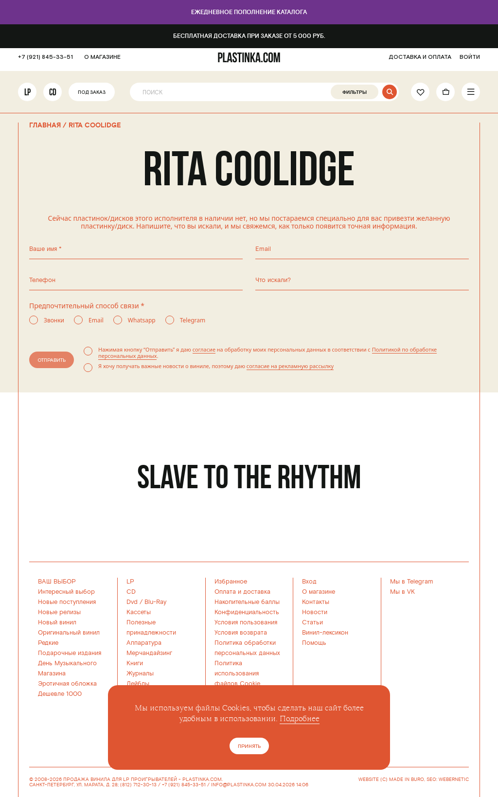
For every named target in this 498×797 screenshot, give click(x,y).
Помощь (314, 643)
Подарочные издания (69, 653)
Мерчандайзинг (149, 653)
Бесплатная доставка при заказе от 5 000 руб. (249, 36)
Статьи (312, 622)
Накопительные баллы (247, 602)
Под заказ (92, 96)
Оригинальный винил (69, 633)
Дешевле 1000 (60, 694)
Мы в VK (402, 592)
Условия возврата (240, 633)
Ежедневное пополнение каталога (249, 12)
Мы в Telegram (411, 581)
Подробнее (300, 719)
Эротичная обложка (67, 684)
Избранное (230, 581)
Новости (314, 612)
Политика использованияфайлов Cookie (237, 673)
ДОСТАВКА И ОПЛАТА (420, 61)
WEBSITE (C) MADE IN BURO (391, 779)
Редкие (48, 643)
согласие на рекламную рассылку (290, 366)
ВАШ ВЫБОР (57, 581)
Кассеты (138, 612)
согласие (204, 349)
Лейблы (137, 684)
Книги (134, 663)
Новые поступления (67, 602)
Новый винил (57, 622)
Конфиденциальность (246, 612)
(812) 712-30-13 (138, 785)
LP (27, 95)
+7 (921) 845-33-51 (45, 61)
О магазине (318, 592)
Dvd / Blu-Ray (146, 602)
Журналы (140, 673)
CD (52, 95)
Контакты (315, 602)
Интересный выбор (66, 592)
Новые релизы (59, 612)
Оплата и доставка (242, 592)
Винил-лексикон (325, 633)
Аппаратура (143, 643)
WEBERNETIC (454, 779)
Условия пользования (245, 622)
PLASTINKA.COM (202, 779)
